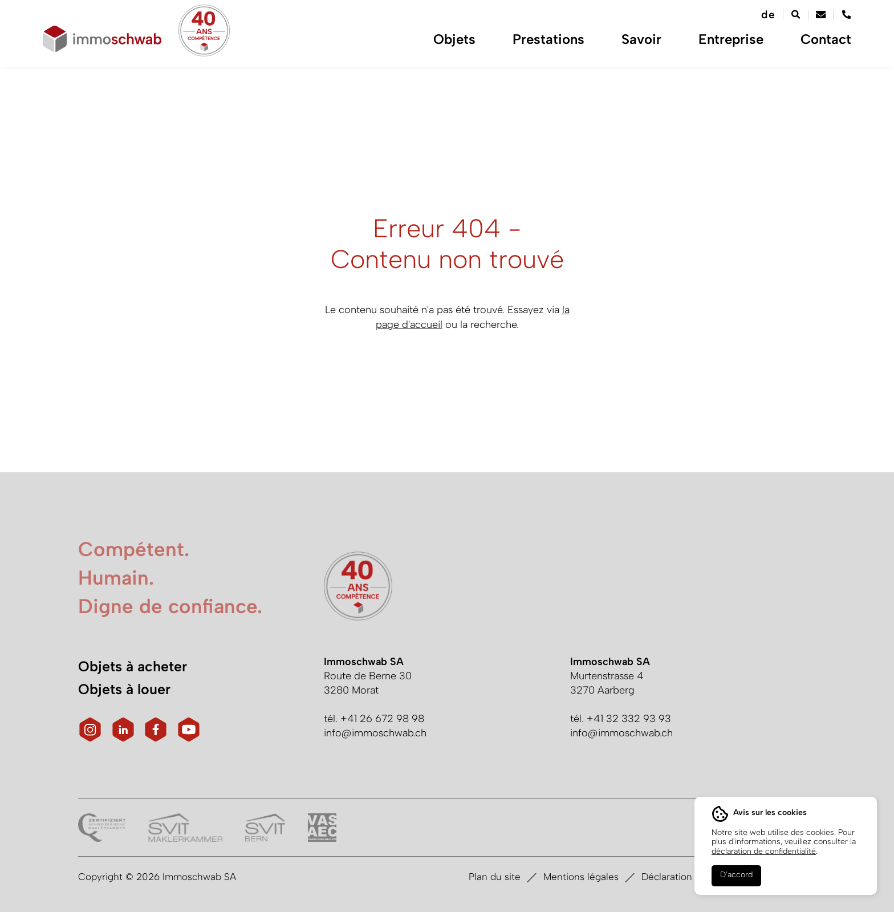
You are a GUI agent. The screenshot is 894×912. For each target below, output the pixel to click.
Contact (834, 46)
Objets (466, 46)
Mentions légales (581, 876)
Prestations (560, 46)
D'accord (736, 874)
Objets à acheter (132, 666)
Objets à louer (124, 689)
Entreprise (742, 46)
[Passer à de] (767, 15)
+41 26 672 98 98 (382, 718)
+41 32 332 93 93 (629, 718)
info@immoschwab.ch (375, 733)
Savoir (653, 46)
